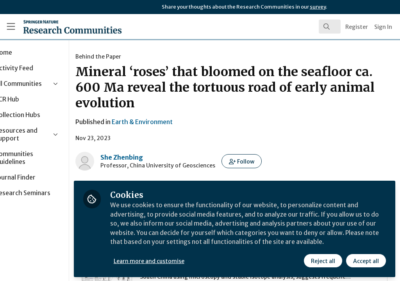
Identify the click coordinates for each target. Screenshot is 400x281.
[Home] (59, 26)
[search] (330, 27)
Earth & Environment (173, 122)
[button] (272, 161)
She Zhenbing (152, 157)
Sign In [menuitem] (383, 26)
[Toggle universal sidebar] (11, 26)
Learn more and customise (180, 260)
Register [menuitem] (356, 26)
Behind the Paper (129, 56)
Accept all (366, 260)
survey (318, 7)
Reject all (323, 260)
